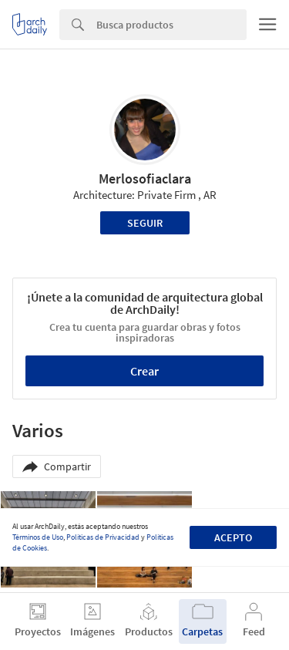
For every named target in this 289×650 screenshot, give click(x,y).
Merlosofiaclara (145, 178)
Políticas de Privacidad (102, 537)
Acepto (233, 537)
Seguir (145, 223)
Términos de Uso (37, 537)
